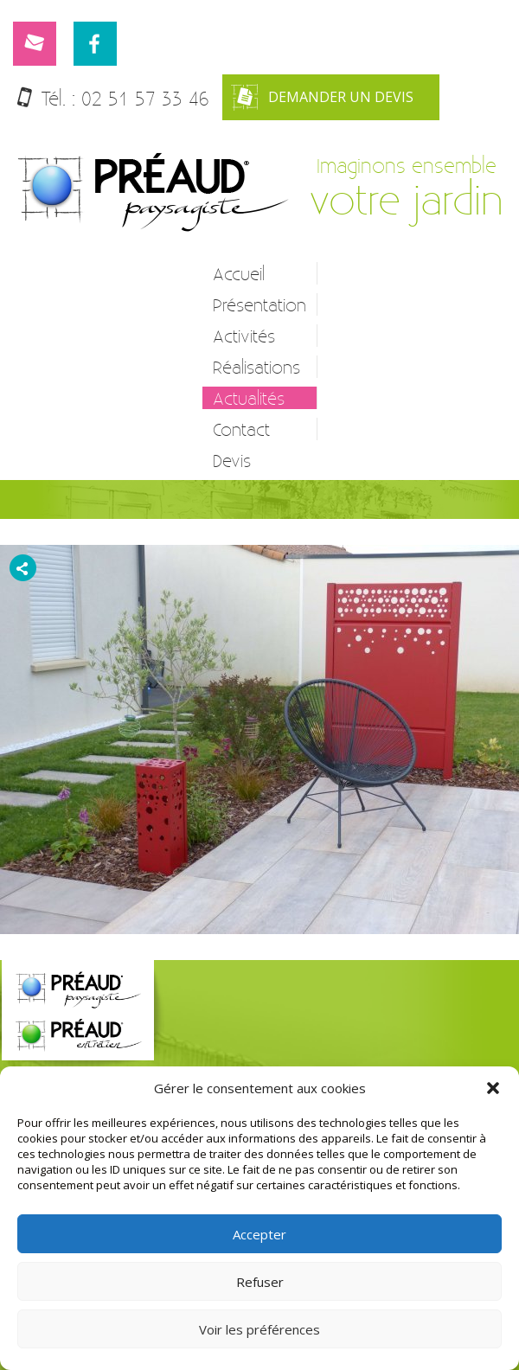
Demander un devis (322, 97)
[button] (493, 1088)
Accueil (239, 273)
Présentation (259, 304)
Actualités (249, 398)
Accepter (259, 1234)
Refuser (260, 1281)
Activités (244, 335)
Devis (232, 460)
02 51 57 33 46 (145, 98)
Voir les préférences (259, 1329)
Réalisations (256, 366)
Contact (241, 429)
